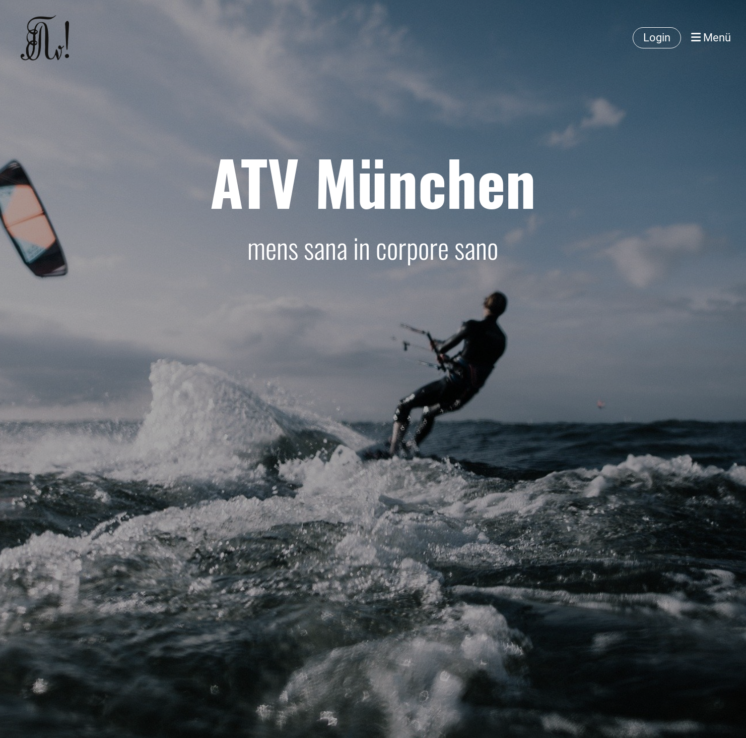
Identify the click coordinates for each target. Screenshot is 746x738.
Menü (711, 37)
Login (656, 37)
